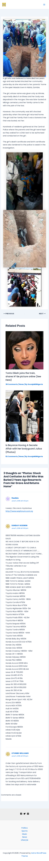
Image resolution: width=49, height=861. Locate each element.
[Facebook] (21, 814)
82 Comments (12, 456)
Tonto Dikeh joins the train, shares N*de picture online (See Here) (23, 376)
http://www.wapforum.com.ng (19, 511)
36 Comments (12, 384)
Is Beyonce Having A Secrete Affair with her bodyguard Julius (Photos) (24, 449)
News (21, 384)
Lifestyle (24, 840)
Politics (24, 828)
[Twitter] (25, 814)
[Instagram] (28, 814)
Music (24, 834)
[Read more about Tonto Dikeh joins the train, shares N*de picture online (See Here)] (25, 350)
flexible (15, 498)
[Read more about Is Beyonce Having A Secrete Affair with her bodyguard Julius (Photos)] (25, 415)
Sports (25, 831)
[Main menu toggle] (44, 4)
